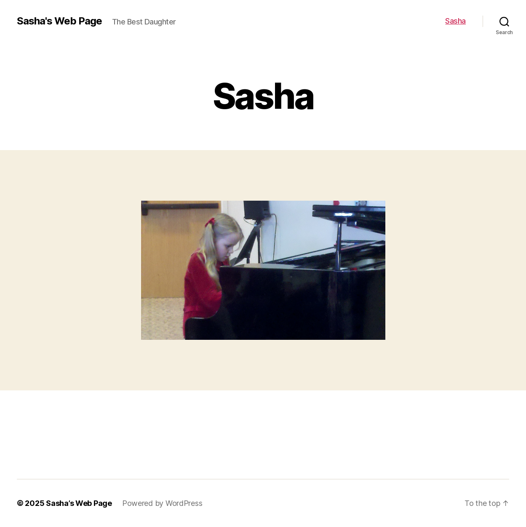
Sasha (455, 20)
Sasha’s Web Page (79, 503)
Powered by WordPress (162, 503)
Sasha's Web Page (59, 21)
